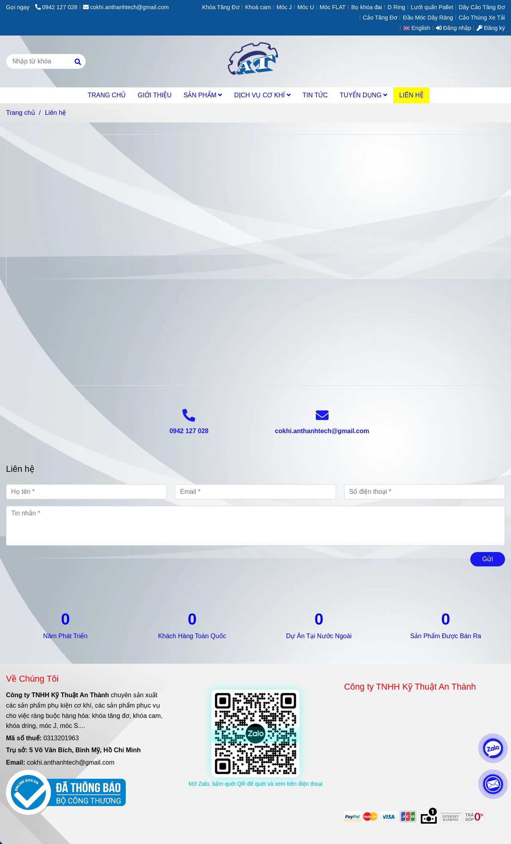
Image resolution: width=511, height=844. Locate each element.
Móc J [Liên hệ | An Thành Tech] (284, 7)
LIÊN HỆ (411, 95)
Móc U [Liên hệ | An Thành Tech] (305, 7)
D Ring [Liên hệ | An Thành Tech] (396, 7)
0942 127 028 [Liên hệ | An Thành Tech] (56, 7)
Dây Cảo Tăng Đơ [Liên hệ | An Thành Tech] (482, 7)
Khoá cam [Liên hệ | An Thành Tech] (258, 7)
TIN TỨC (315, 95)
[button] (418, 28)
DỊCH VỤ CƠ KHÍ (262, 95)
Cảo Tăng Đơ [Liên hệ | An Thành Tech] (380, 17)
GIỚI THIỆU (155, 95)
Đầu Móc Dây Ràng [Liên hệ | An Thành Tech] (428, 17)
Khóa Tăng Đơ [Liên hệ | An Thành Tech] (221, 7)
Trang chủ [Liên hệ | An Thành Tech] (20, 112)
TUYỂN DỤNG (363, 95)
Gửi (487, 559)
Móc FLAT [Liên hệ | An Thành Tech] (333, 7)
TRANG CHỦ (106, 95)
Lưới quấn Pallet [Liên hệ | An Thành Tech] (432, 7)
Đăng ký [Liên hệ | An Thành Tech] (491, 28)
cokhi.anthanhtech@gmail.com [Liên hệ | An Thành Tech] (126, 7)
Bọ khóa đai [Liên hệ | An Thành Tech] (366, 7)
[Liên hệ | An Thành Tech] (255, 258)
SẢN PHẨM (203, 95)
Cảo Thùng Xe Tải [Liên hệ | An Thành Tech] (482, 17)
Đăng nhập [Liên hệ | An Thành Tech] (453, 28)
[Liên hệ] (255, 61)
